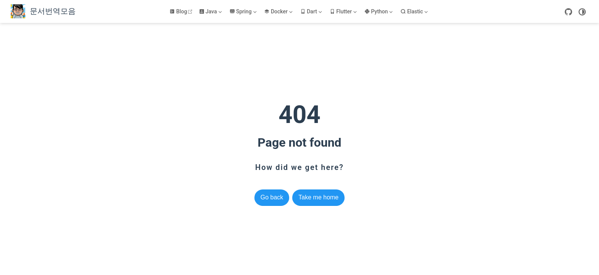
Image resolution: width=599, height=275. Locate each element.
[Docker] (278, 11)
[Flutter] (344, 11)
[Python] (379, 11)
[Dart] (312, 11)
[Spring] (244, 11)
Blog (182, 11)
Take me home (318, 197)
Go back (272, 197)
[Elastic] (415, 11)
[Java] (211, 11)
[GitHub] (568, 12)
